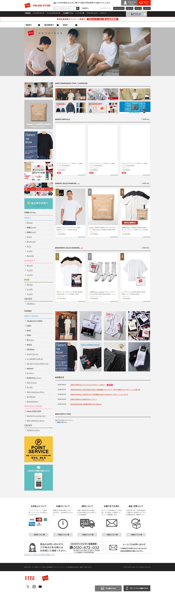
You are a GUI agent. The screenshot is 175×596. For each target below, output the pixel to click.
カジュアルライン (32, 401)
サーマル (30, 387)
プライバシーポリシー (60, 567)
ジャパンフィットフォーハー (36, 416)
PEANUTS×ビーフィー (34, 378)
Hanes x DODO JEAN (34, 411)
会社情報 (49, 567)
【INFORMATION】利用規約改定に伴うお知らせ (86, 404)
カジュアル (30, 256)
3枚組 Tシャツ (31, 227)
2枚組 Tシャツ (31, 232)
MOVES (29, 345)
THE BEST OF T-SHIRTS (34, 321)
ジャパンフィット (32, 354)
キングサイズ (31, 397)
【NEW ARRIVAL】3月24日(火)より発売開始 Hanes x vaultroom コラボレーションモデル (99, 394)
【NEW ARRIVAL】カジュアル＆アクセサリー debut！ (88, 385)
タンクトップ (31, 242)
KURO (137, 8)
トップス (30, 270)
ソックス (30, 251)
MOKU (129, 8)
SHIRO (146, 8)
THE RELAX (30, 349)
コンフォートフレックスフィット (38, 364)
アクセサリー (31, 304)
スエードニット (32, 382)
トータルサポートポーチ (35, 359)
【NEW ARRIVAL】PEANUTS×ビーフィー (83, 399)
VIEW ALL (146, 119)
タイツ (29, 246)
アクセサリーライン (33, 430)
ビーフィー (30, 373)
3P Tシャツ (30, 340)
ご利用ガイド (37, 567)
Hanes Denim (118, 8)
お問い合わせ (88, 567)
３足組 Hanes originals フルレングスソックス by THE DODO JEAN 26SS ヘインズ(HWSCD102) (102, 294)
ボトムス (30, 223)
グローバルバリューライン (35, 392)
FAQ (44, 567)
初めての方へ (28, 567)
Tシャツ (29, 237)
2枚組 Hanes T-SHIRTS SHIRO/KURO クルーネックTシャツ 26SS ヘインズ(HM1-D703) (135, 230)
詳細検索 (85, 8)
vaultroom (30, 368)
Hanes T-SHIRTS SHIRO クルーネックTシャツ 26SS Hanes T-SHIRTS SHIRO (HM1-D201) (103, 230)
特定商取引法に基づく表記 (75, 567)
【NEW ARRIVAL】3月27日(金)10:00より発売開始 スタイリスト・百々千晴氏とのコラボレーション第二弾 (105, 390)
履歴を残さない (62, 422)
